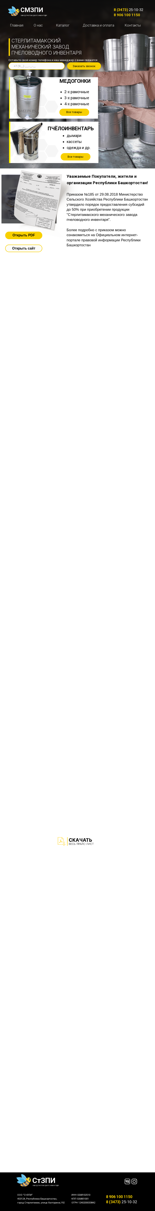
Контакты (133, 25)
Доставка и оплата (98, 25)
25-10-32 (128, 10)
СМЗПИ (32, 10)
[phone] (36, 66)
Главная (16, 25)
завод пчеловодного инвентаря (34, 15)
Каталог (63, 25)
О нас (38, 25)
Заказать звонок (84, 66)
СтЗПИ (43, 1180)
